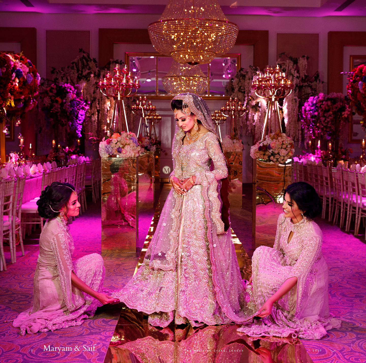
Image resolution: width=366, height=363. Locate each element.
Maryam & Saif (69, 348)
